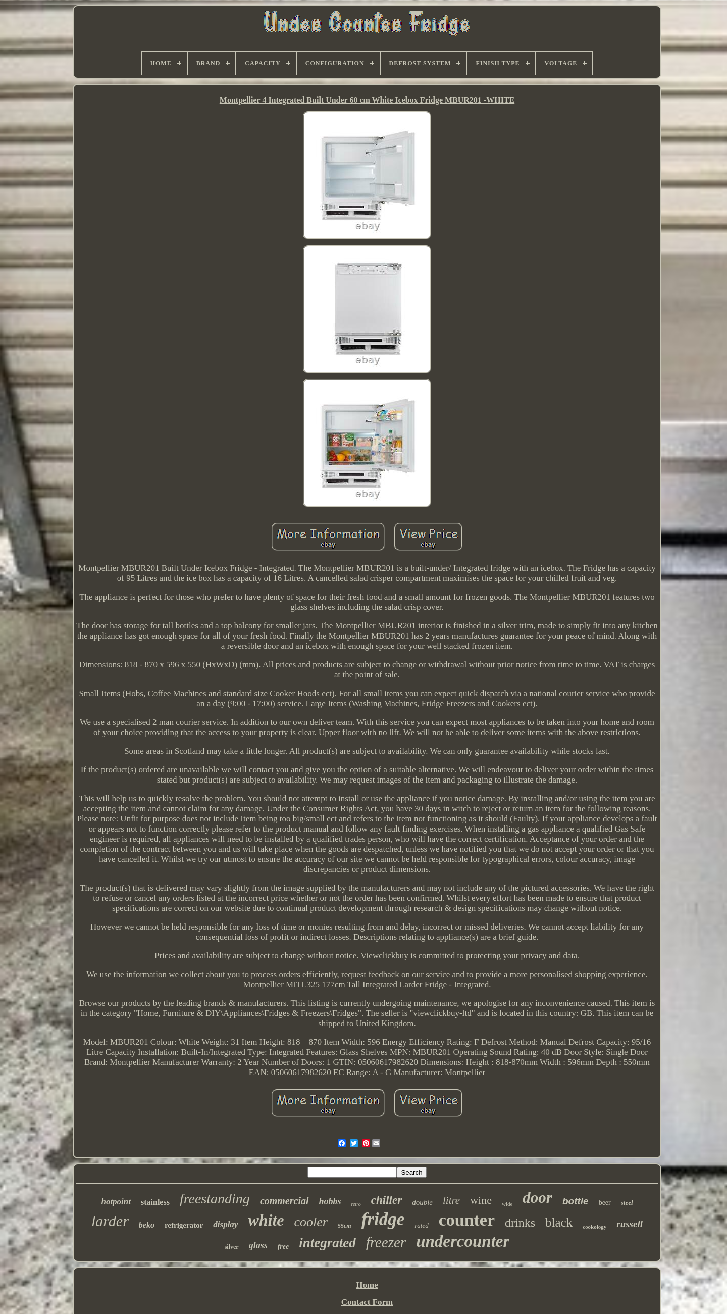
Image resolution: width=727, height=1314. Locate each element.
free (283, 1246)
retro (356, 1204)
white (266, 1220)
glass (258, 1245)
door (537, 1197)
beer (605, 1202)
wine (481, 1200)
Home (367, 1285)
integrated (327, 1242)
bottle (575, 1201)
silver (232, 1246)
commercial (284, 1200)
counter (467, 1219)
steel (627, 1202)
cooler (311, 1221)
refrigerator (184, 1225)
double (422, 1202)
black (559, 1222)
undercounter (462, 1241)
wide (507, 1204)
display (225, 1224)
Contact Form (367, 1302)
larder (110, 1220)
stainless (155, 1202)
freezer (386, 1242)
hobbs (330, 1201)
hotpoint (116, 1201)
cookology (594, 1227)
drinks (520, 1222)
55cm (344, 1225)
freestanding (215, 1198)
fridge (383, 1219)
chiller (386, 1200)
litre (451, 1200)
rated (421, 1225)
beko (146, 1225)
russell (629, 1224)
